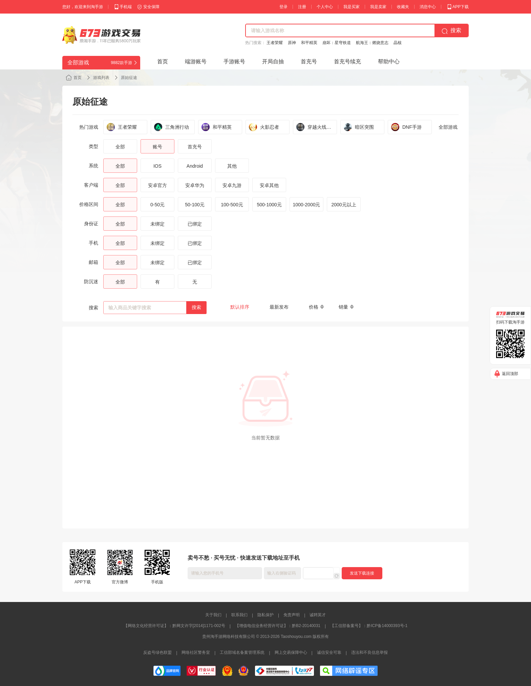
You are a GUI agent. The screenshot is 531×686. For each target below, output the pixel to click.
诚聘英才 (318, 614)
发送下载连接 (362, 573)
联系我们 (239, 614)
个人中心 (325, 6)
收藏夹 (403, 6)
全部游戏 (448, 127)
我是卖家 (378, 6)
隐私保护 (265, 614)
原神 (292, 42)
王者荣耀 (275, 42)
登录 (283, 6)
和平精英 (309, 42)
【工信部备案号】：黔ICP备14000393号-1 (368, 625)
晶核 (398, 42)
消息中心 (428, 6)
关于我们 (213, 614)
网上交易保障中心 (291, 652)
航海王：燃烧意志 (372, 42)
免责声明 (291, 614)
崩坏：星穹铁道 (336, 42)
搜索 (196, 307)
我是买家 (351, 6)
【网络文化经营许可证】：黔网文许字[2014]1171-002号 (174, 625)
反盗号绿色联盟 (157, 652)
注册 (302, 6)
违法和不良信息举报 (369, 652)
